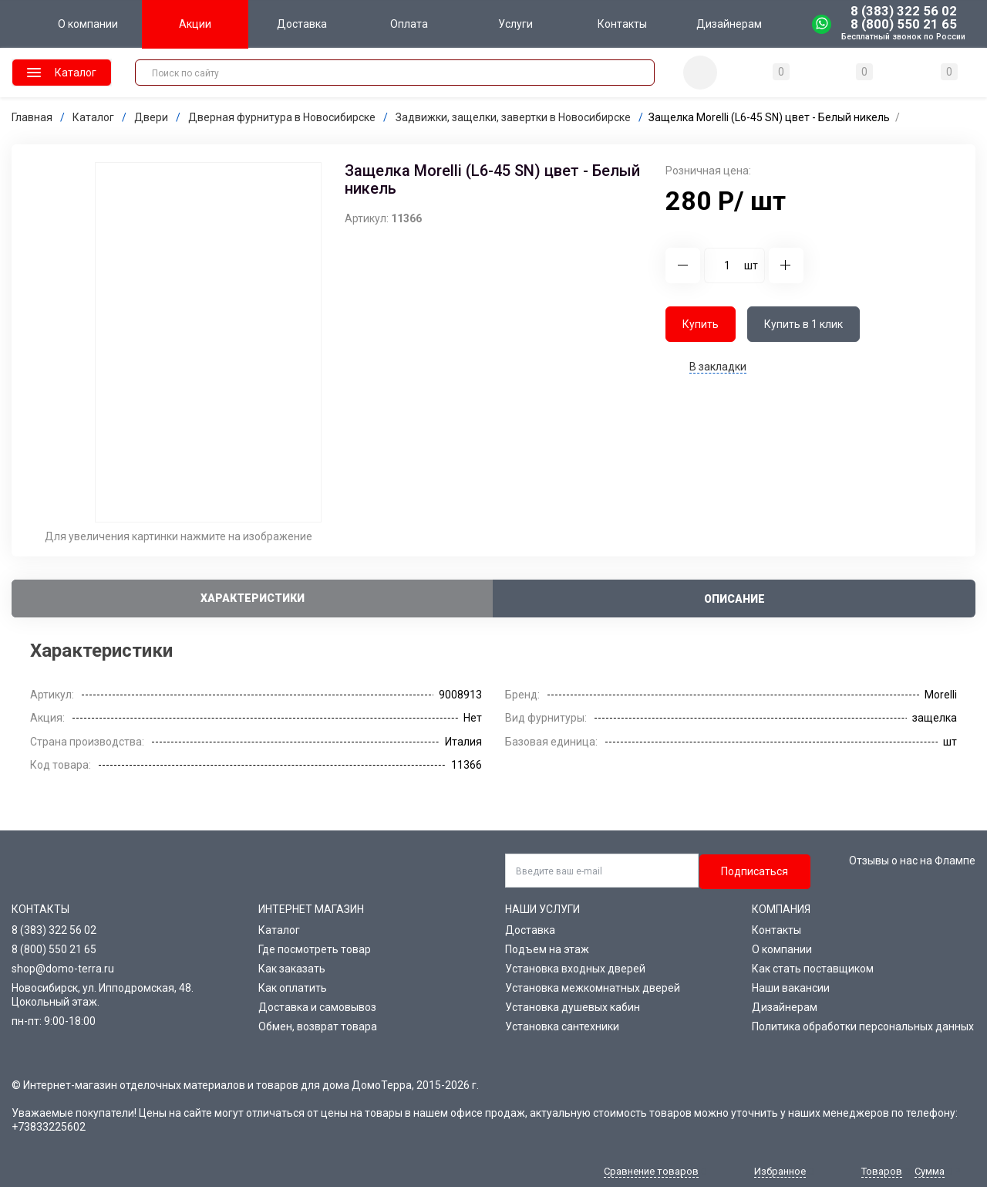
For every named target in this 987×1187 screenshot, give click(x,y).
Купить (700, 324)
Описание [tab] (734, 599)
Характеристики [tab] (252, 598)
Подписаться (754, 871)
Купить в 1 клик (803, 324)
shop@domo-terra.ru (63, 968)
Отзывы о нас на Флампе (912, 860)
